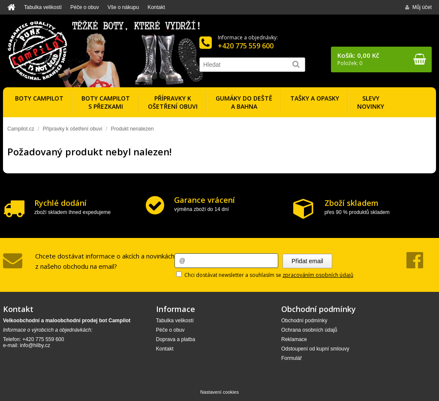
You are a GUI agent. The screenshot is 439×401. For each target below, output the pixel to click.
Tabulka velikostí (43, 7)
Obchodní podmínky (304, 321)
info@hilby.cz (35, 345)
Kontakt (156, 7)
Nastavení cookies (219, 392)
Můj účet (418, 7)
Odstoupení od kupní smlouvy (315, 349)
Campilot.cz (20, 129)
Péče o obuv (84, 7)
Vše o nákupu (123, 7)
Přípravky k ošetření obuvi (72, 129)
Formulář (291, 358)
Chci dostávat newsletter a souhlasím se (264, 275)
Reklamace (294, 339)
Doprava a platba (175, 339)
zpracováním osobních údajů (318, 275)
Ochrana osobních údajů (309, 330)
